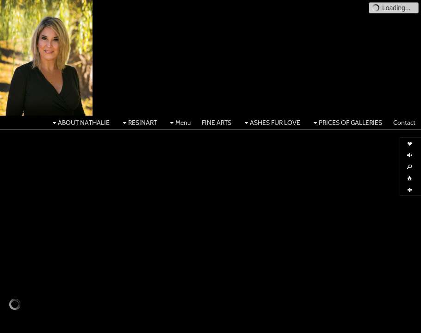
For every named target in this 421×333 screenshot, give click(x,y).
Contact (404, 122)
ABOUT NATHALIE (80, 122)
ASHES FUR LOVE (271, 122)
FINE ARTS (216, 122)
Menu (179, 122)
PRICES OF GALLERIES (346, 122)
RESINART (139, 122)
